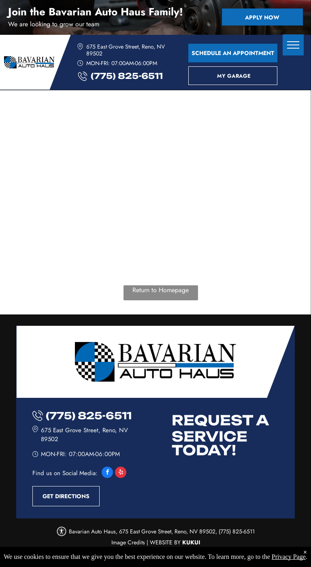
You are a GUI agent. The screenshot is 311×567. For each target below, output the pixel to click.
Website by (165, 542)
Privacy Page (289, 556)
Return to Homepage (160, 290)
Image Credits (128, 542)
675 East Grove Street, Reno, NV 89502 (125, 49)
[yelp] (120, 473)
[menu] (293, 44)
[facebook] (107, 473)
